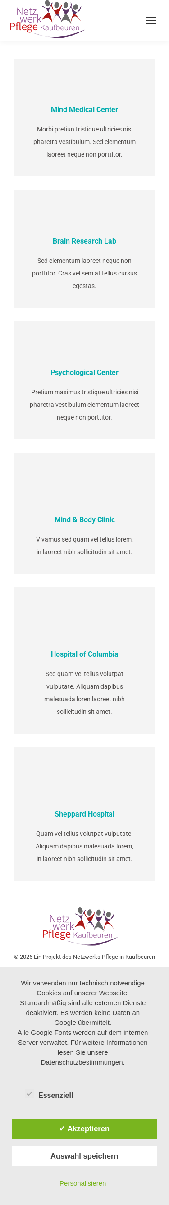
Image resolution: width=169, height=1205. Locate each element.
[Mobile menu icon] (151, 20)
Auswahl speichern (84, 1156)
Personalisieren (82, 1183)
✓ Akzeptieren (84, 1128)
